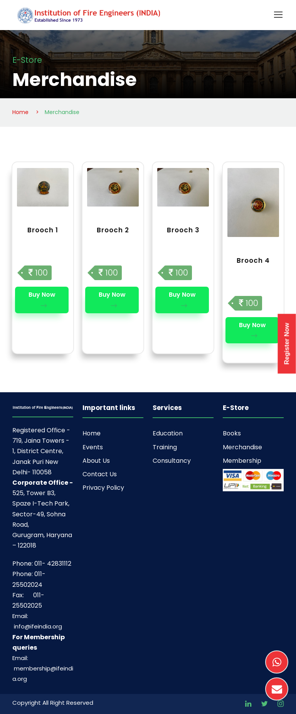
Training (165, 447)
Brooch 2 (113, 230)
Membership (242, 460)
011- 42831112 (52, 563)
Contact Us (99, 474)
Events (92, 447)
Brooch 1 (42, 230)
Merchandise (242, 447)
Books (232, 433)
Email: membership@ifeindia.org (42, 668)
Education (168, 433)
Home (91, 433)
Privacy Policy (103, 487)
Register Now (287, 344)
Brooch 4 (253, 260)
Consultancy (172, 460)
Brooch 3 (183, 230)
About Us (96, 460)
